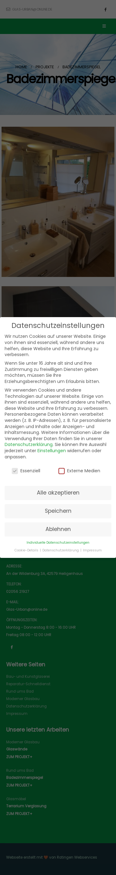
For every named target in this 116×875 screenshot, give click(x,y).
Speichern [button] (58, 511)
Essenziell (26, 471)
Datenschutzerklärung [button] (61, 550)
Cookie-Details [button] (27, 550)
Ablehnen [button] (58, 529)
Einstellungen (51, 451)
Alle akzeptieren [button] (58, 492)
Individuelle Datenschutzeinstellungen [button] (58, 542)
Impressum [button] (92, 550)
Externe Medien (79, 471)
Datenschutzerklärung (29, 444)
